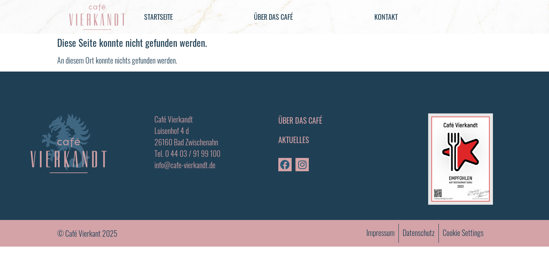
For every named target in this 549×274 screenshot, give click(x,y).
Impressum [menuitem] (380, 232)
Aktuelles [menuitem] (293, 139)
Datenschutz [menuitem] (419, 232)
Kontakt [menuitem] (386, 17)
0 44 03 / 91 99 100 (192, 153)
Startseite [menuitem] (158, 17)
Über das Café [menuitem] (273, 17)
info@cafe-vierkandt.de (184, 164)
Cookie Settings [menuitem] (463, 232)
